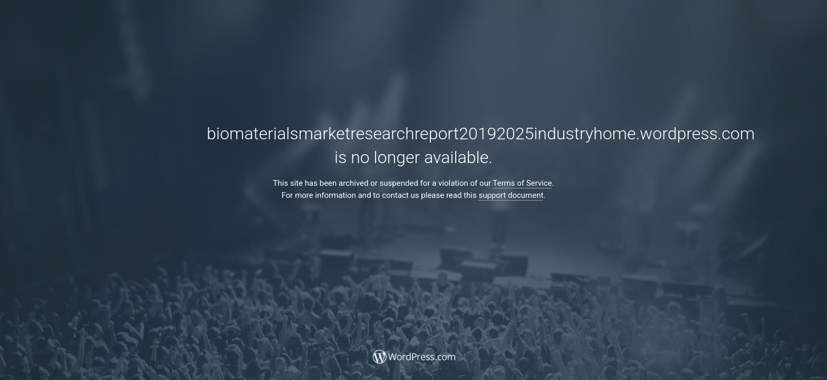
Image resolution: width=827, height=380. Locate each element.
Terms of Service (522, 183)
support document (510, 195)
